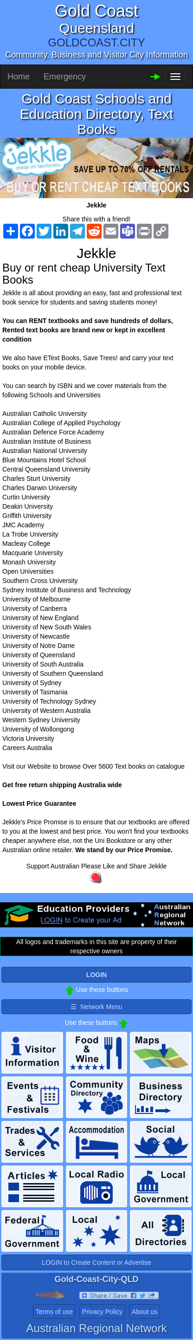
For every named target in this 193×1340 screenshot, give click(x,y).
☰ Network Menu (96, 1006)
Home (18, 76)
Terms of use (54, 1311)
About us (144, 1311)
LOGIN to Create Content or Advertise (96, 1262)
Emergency (65, 76)
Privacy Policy (102, 1311)
